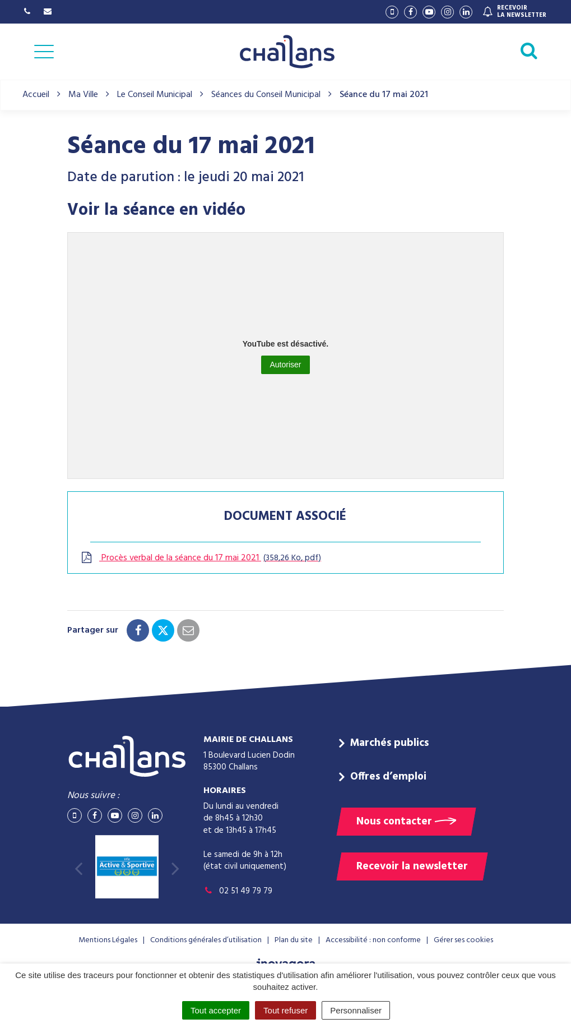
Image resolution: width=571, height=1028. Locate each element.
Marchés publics (389, 743)
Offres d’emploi (388, 776)
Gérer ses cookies (463, 940)
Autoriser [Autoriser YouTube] (285, 364)
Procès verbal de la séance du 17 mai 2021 (200, 558)
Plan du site (294, 940)
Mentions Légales (107, 940)
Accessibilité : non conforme (373, 940)
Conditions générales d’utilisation (206, 940)
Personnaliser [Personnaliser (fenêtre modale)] (356, 1010)
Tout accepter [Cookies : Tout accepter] (216, 1010)
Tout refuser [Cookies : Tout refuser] (285, 1010)
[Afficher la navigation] (44, 52)
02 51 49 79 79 (237, 891)
